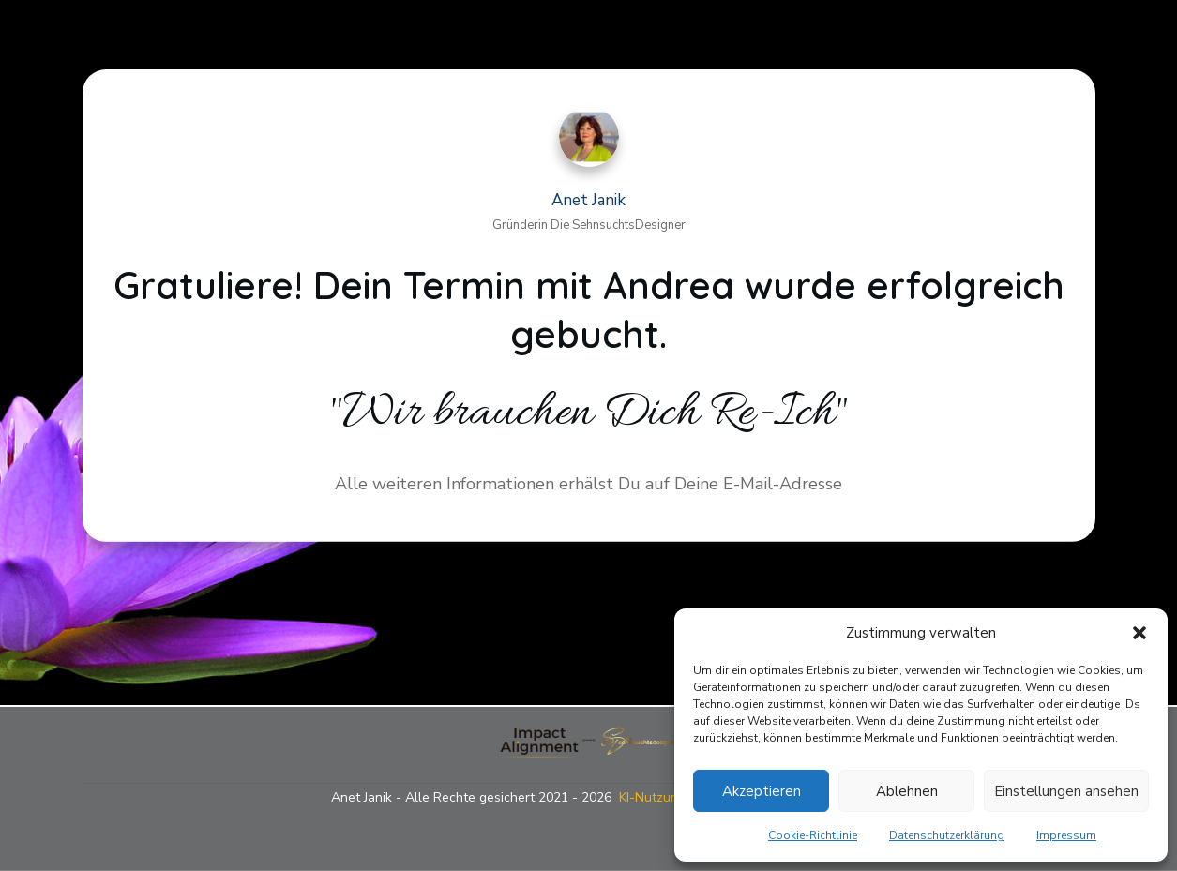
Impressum (1066, 835)
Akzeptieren (761, 791)
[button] (1139, 632)
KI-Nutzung (652, 797)
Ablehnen (907, 791)
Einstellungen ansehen (1066, 791)
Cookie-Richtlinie (812, 835)
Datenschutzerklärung (946, 835)
